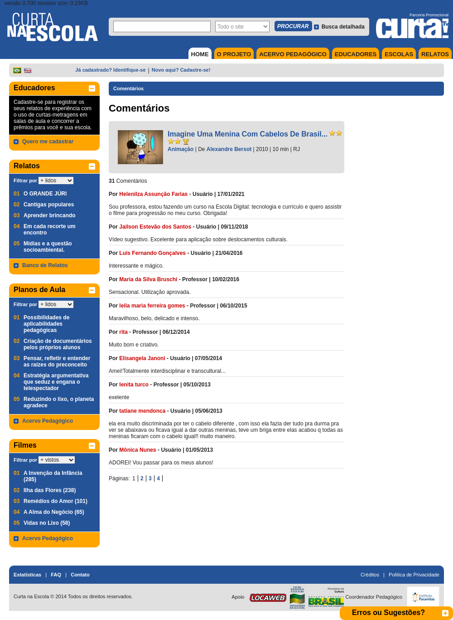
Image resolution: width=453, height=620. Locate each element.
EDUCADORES (355, 54)
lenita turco (134, 384)
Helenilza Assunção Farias (153, 194)
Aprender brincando (50, 215)
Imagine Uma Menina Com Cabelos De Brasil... (248, 134)
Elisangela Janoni (142, 358)
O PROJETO (234, 54)
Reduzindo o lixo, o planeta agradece (59, 402)
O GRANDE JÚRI (45, 193)
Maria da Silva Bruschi (148, 279)
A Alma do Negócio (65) (54, 512)
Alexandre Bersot (229, 149)
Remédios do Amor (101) (55, 501)
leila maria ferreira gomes (152, 306)
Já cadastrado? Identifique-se (110, 70)
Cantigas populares (49, 204)
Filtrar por (25, 180)
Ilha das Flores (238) (50, 490)
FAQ (56, 574)
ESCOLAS (399, 54)
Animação (180, 149)
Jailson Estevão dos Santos (155, 227)
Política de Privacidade (414, 574)
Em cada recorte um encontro (50, 229)
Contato (80, 574)
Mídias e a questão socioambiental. (48, 246)
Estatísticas (27, 574)
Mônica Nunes (137, 450)
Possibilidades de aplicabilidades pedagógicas (46, 323)
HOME (200, 54)
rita (123, 332)
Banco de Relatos (45, 265)
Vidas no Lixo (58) (47, 523)
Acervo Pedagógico (47, 421)
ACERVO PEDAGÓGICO (293, 54)
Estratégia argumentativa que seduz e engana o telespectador (56, 381)
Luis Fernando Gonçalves (153, 253)
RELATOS (435, 54)
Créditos (370, 574)
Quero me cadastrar (47, 141)
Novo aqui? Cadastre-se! (181, 70)
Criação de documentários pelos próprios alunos (58, 344)
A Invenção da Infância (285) (53, 476)
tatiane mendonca (142, 411)
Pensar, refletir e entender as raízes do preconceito (57, 361)
